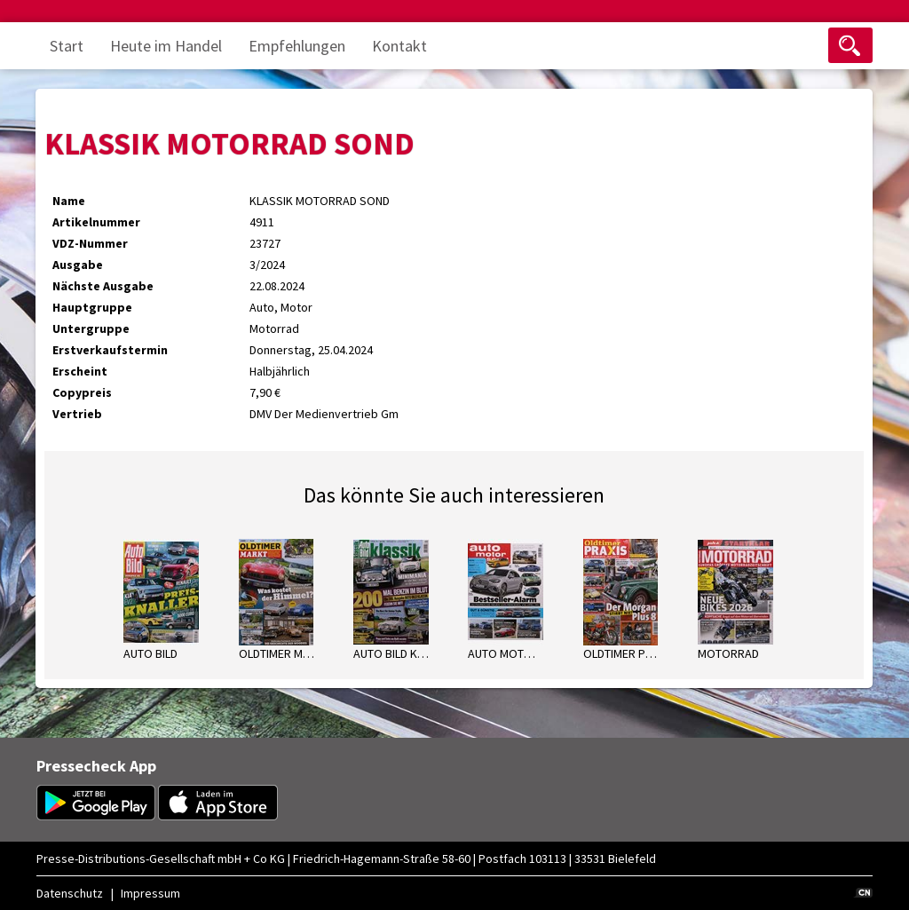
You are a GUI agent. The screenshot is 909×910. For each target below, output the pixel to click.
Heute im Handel (166, 46)
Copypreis (82, 392)
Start (66, 46)
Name (68, 201)
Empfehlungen (297, 46)
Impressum (150, 893)
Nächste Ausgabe (103, 286)
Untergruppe (91, 328)
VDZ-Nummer (90, 243)
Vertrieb (77, 414)
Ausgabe (77, 265)
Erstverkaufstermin (110, 350)
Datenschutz (69, 893)
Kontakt (399, 46)
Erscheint (79, 371)
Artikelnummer (96, 222)
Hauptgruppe (92, 307)
